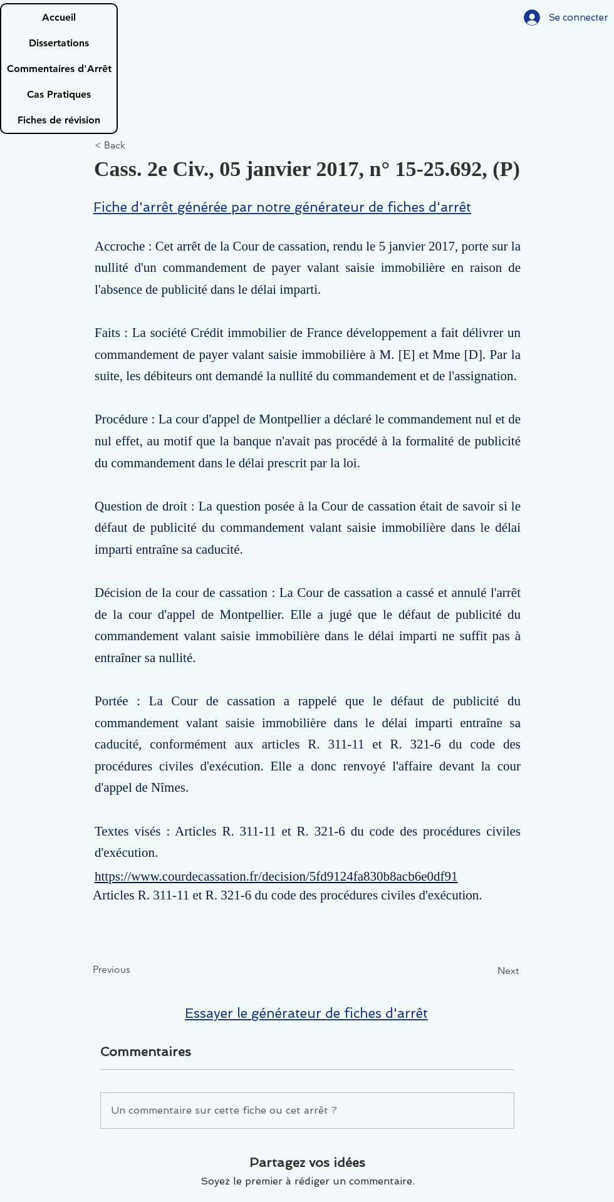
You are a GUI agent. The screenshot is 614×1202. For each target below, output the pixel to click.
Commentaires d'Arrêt (59, 69)
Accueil (59, 17)
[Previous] (134, 969)
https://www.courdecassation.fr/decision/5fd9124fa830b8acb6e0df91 (276, 876)
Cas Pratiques (59, 94)
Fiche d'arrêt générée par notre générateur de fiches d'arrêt (282, 207)
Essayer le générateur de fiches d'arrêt (306, 1013)
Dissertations (59, 43)
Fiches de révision (59, 120)
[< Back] (136, 146)
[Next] (487, 971)
